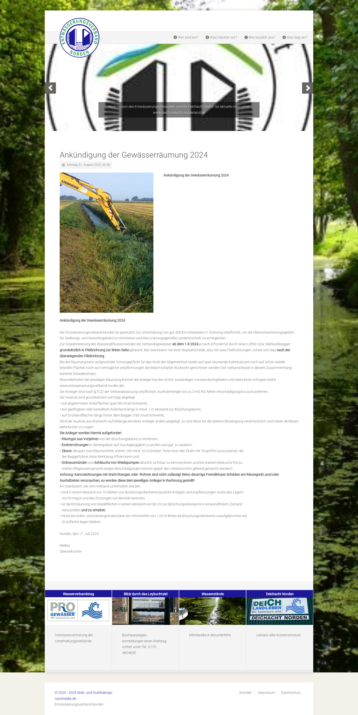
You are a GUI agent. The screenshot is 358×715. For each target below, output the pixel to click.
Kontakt (245, 693)
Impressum (266, 693)
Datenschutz (291, 693)
